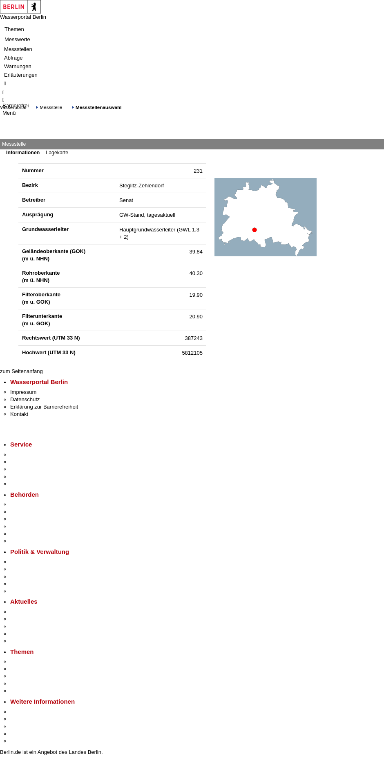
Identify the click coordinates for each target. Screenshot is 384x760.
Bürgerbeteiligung (31, 576)
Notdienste (23, 476)
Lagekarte (57, 153)
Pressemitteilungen (33, 612)
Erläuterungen (21, 75)
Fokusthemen (26, 661)
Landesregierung (30, 562)
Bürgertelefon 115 (31, 469)
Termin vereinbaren (33, 462)
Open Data (23, 584)
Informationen (23, 153)
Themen (14, 29)
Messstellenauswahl (98, 107)
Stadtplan (21, 741)
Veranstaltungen (29, 626)
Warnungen (17, 66)
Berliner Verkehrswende (38, 669)
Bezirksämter (25, 519)
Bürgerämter (25, 526)
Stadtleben (23, 734)
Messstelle (51, 107)
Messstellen (18, 49)
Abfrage (13, 58)
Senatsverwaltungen (34, 512)
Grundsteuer (25, 691)
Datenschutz (25, 399)
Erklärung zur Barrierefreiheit (44, 407)
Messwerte (17, 39)
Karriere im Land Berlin (37, 569)
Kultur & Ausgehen (32, 712)
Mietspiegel (23, 683)
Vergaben (21, 591)
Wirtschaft (22, 726)
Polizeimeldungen (31, 619)
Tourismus (22, 719)
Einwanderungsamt (33, 541)
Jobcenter (21, 534)
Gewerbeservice (29, 484)
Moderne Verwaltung (34, 676)
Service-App (24, 454)
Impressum (23, 392)
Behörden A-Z (26, 504)
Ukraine (19, 634)
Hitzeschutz (24, 641)
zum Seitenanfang (21, 371)
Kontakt (19, 414)
